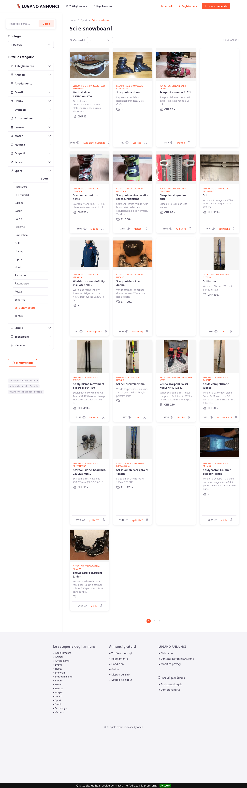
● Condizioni (116, 664)
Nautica (18, 144)
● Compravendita (169, 689)
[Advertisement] (219, 97)
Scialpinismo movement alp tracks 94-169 (88, 385)
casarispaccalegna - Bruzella (24, 380)
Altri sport (21, 186)
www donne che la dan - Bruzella (26, 391)
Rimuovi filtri (22, 363)
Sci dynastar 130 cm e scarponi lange (217, 471)
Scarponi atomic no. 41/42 (86, 197)
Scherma (20, 299)
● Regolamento (118, 659)
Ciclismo (20, 227)
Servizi (17, 162)
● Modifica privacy (169, 664)
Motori (17, 136)
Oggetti (18, 153)
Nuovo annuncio (216, 6)
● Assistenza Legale (170, 684)
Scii (205, 195)
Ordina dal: (77, 40)
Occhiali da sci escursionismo (82, 94)
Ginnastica (21, 235)
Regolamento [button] (102, 6)
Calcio (18, 219)
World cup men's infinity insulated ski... (89, 283)
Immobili (19, 110)
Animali (18, 75)
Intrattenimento (23, 118)
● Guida (114, 669)
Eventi (17, 92)
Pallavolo (20, 275)
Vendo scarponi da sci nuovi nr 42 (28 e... (174, 385)
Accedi (167, 6)
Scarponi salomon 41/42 (175, 92)
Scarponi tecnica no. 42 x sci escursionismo (132, 197)
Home (73, 20)
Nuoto (18, 267)
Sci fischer (209, 281)
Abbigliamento (22, 66)
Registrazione (187, 6)
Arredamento (21, 83)
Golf (17, 243)
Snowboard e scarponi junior (87, 574)
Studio (17, 328)
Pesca (18, 291)
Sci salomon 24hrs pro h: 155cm (132, 471)
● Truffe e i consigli (120, 653)
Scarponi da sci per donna (128, 283)
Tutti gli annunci (77, 6)
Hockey (19, 251)
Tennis (19, 316)
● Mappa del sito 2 (120, 680)
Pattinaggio (22, 283)
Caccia (19, 211)
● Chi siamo (165, 653)
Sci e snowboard (25, 308)
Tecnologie (20, 336)
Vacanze (18, 345)
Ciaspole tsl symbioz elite (173, 197)
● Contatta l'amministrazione (176, 659)
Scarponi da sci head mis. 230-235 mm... (89, 471)
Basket (19, 203)
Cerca (46, 24)
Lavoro (17, 127)
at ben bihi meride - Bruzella (24, 386)
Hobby (17, 101)
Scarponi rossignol (128, 92)
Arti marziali (22, 195)
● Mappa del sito (119, 674)
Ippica (18, 259)
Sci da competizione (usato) (216, 385)
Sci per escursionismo (130, 384)
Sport (16, 171)
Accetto (165, 785)
